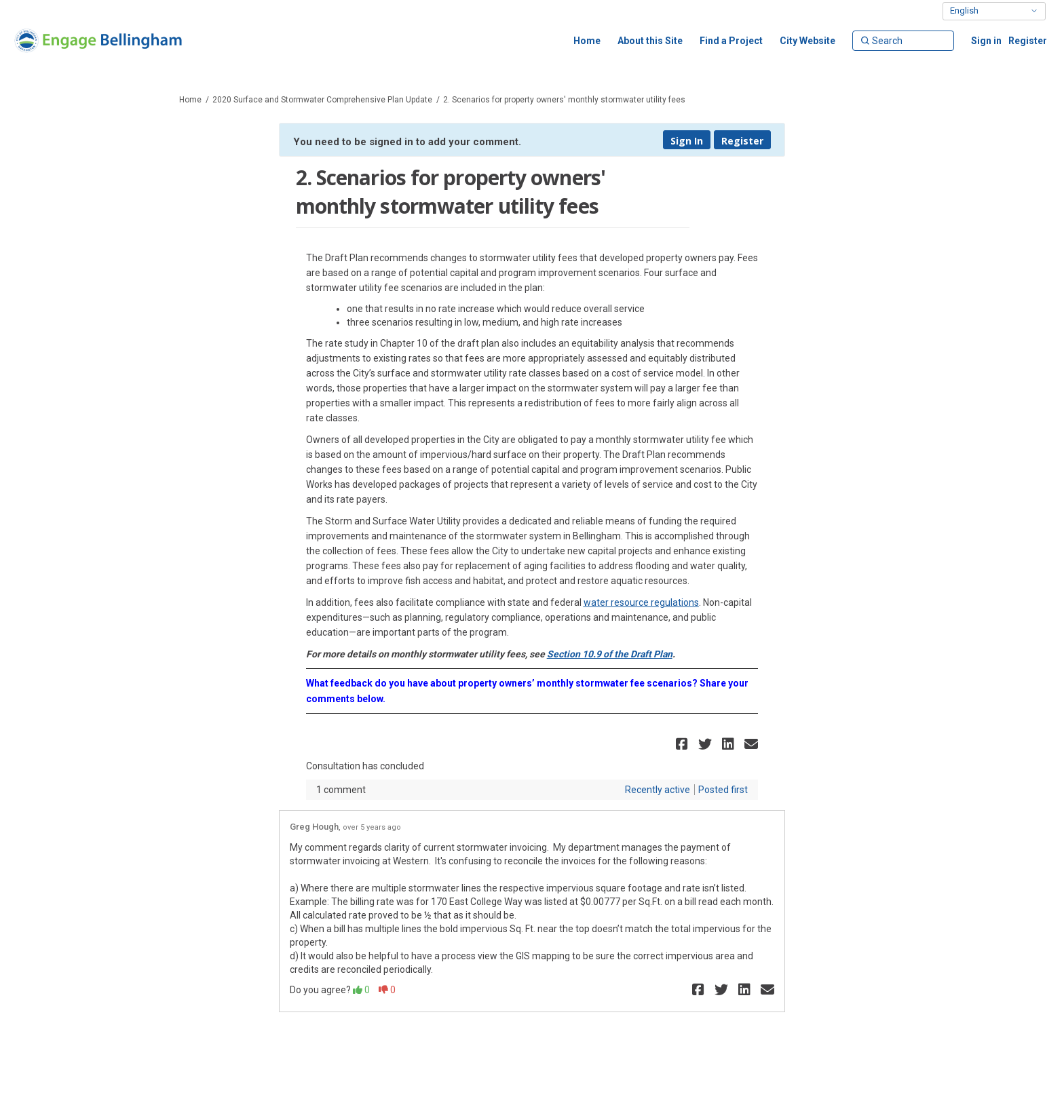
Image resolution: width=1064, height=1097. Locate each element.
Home (190, 99)
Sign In (686, 140)
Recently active (657, 789)
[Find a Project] (731, 40)
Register (1027, 40)
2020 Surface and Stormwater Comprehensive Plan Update (322, 99)
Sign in (986, 40)
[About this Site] (650, 40)
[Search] (903, 41)
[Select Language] (994, 11)
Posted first (723, 789)
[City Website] (807, 40)
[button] (683, 744)
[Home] (587, 40)
